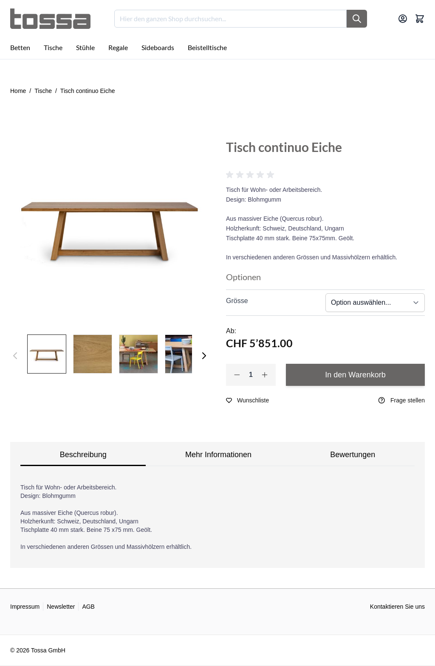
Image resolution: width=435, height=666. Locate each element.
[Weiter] (204, 356)
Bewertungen (352, 454)
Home (18, 90)
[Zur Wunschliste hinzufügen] (247, 400)
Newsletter (61, 606)
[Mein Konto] (403, 19)
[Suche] (357, 19)
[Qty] (251, 375)
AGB (88, 606)
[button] (251, 175)
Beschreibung (83, 454)
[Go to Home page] (50, 18)
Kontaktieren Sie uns (397, 606)
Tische (43, 90)
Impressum (25, 606)
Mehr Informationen (218, 454)
